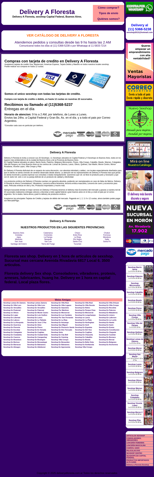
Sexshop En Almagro (11, 347)
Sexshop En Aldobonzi (36, 347)
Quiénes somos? (108, 18)
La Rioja (77, 237)
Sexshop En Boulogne (36, 340)
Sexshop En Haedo (106, 322)
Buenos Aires (18, 233)
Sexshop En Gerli (82, 325)
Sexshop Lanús (135, 364)
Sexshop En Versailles (12, 308)
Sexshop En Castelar (107, 335)
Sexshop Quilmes (135, 332)
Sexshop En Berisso (11, 342)
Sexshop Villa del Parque (134, 324)
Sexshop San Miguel (59, 325)
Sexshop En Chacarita (84, 335)
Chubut (107, 233)
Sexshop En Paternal (35, 310)
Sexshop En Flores (35, 327)
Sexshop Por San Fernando (62, 317)
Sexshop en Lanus (82, 317)
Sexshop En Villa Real (60, 303)
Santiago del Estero (19, 244)
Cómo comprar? (108, 7)
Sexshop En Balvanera (36, 344)
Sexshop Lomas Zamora (37, 303)
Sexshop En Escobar (11, 330)
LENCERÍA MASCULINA (136, 445)
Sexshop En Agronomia (60, 347)
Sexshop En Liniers (107, 315)
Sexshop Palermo (135, 276)
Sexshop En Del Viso (83, 330)
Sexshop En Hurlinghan (84, 322)
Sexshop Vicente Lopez (134, 404)
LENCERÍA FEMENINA (135, 443)
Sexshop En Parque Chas (85, 310)
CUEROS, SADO (132, 448)
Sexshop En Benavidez (60, 342)
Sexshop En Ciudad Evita (37, 335)
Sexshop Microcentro (135, 284)
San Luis (48, 241)
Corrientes (48, 235)
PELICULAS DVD (133, 450)
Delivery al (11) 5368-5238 (139, 27)
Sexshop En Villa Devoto (85, 305)
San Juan (19, 241)
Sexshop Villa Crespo (59, 340)
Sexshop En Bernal (106, 340)
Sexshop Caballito (135, 292)
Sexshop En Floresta (11, 327)
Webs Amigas (63, 299)
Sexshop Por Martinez (60, 310)
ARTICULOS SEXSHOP (135, 436)
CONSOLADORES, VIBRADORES (133, 439)
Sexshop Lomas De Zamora (14, 303)
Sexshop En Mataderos (108, 313)
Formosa (107, 235)
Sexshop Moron (135, 348)
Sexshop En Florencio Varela (62, 327)
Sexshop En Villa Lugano (61, 305)
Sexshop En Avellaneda (84, 344)
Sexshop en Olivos (10, 313)
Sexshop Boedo (135, 300)
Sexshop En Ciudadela (12, 335)
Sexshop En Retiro (82, 308)
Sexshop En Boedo (82, 340)
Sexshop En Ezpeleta (83, 327)
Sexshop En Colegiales (12, 332)
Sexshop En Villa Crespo (109, 305)
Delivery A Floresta (47, 11)
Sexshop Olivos (135, 380)
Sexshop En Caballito (83, 337)
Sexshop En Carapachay (37, 337)
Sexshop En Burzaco (107, 337)
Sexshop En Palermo (107, 310)
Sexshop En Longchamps (85, 315)
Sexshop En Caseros (11, 337)
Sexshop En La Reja (59, 320)
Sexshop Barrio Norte (135, 268)
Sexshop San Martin (134, 355)
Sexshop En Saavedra (60, 308)
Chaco (77, 233)
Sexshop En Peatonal (12, 310)
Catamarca (48, 233)
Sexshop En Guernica (12, 325)
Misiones (18, 239)
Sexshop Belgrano (135, 372)
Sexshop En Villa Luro (12, 305)
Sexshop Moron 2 (134, 412)
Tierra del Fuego (48, 244)
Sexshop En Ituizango (60, 322)
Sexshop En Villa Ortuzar (109, 303)
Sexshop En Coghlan (35, 332)
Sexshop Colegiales (134, 396)
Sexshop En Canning (59, 337)
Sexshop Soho (57, 332)
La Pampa (48, 237)
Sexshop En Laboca (11, 320)
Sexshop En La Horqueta (13, 322)
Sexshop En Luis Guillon (37, 315)
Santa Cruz (77, 241)
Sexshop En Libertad (11, 317)
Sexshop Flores (135, 308)
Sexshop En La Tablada (36, 320)
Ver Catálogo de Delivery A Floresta (63, 35)
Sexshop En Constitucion (109, 330)
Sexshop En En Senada (36, 330)
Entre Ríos (77, 235)
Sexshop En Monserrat (60, 313)
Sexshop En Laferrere (107, 317)
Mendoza (107, 237)
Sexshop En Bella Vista (84, 342)
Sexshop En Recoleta (107, 308)
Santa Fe (107, 241)
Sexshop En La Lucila (107, 320)
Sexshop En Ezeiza (106, 327)
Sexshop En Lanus (34, 317)
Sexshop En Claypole (107, 332)
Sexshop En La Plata (83, 320)
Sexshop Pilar (135, 420)
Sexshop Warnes (134, 388)
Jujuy (19, 237)
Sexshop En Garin (106, 325)
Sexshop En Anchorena (108, 344)
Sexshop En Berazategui (37, 342)
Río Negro (77, 239)
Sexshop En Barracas (12, 344)
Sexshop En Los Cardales (61, 315)
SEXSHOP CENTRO (134, 453)
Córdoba (18, 235)
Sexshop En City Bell (59, 335)
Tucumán (77, 244)
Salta (107, 239)
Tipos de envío (108, 13)
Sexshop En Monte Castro (37, 313)
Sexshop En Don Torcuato (61, 330)
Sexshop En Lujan (10, 315)
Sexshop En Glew (34, 325)
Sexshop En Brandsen (12, 340)
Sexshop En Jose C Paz (36, 322)
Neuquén (48, 239)
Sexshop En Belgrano (107, 342)
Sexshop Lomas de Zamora (134, 340)
